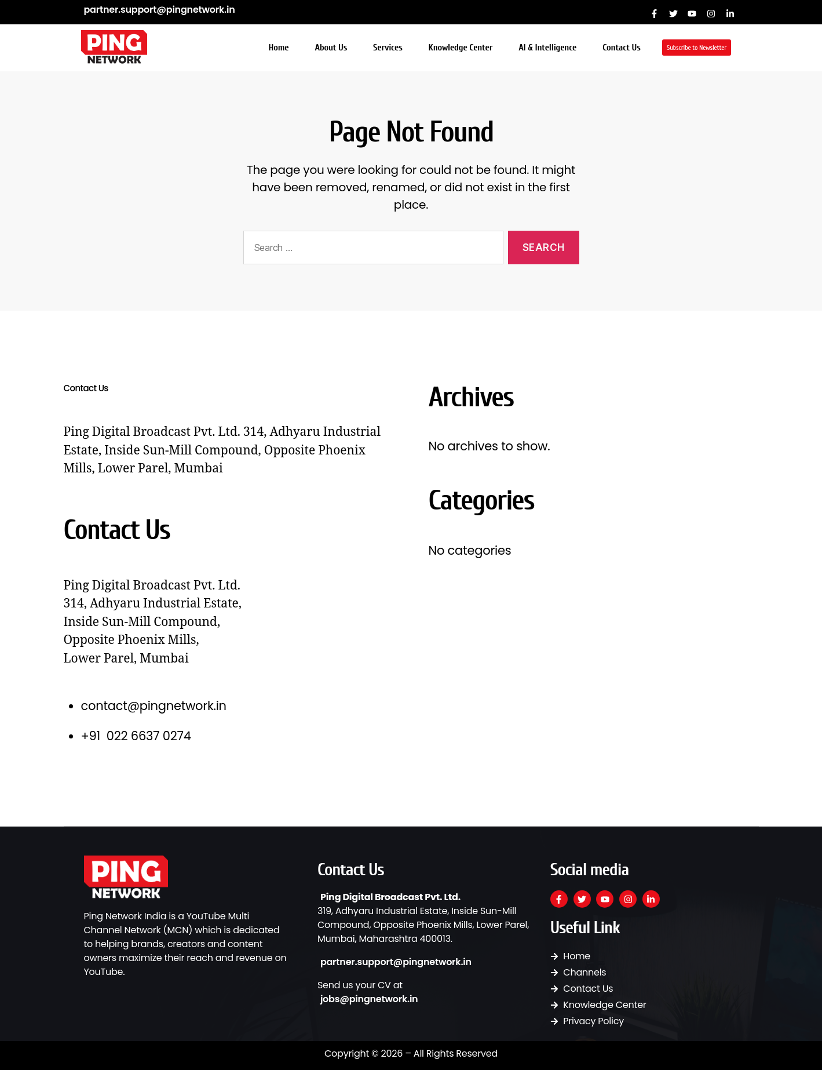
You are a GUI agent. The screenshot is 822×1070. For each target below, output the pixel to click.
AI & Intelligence (547, 47)
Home (279, 47)
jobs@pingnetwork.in (369, 999)
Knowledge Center (461, 47)
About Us (331, 47)
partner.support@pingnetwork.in (159, 9)
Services (387, 47)
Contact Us (621, 47)
